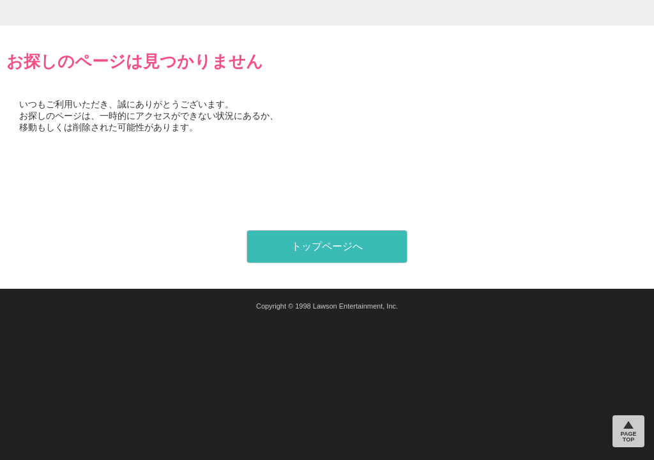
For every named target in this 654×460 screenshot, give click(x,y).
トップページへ (327, 246)
